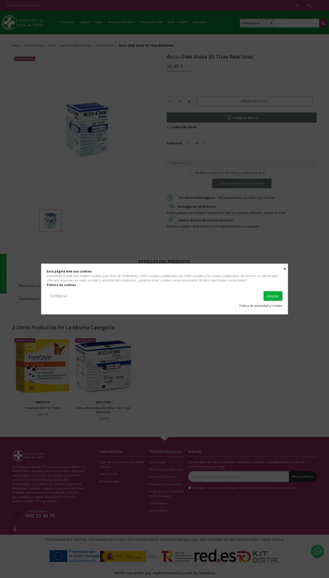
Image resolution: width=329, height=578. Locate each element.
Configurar (59, 296)
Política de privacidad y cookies (260, 305)
